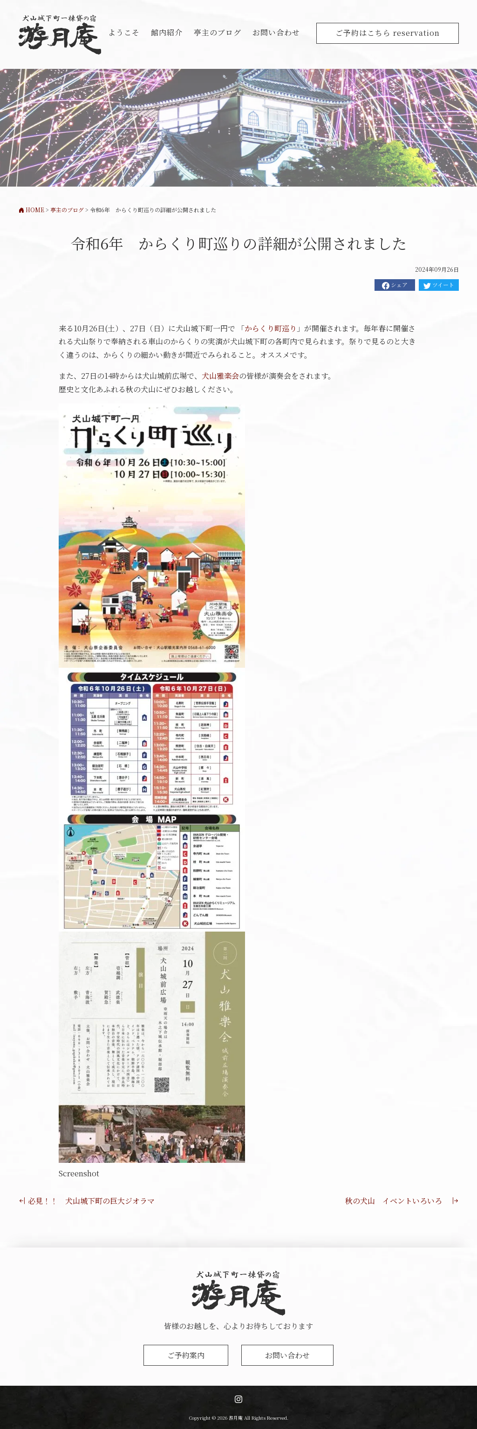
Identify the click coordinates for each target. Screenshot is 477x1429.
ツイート (438, 285)
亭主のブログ (217, 32)
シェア (395, 285)
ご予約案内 (185, 1355)
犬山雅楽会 (220, 375)
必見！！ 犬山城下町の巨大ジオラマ (87, 1200)
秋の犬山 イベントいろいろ (402, 1200)
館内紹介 (167, 32)
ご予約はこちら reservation (387, 32)
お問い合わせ (276, 32)
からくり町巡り (271, 328)
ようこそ (124, 32)
